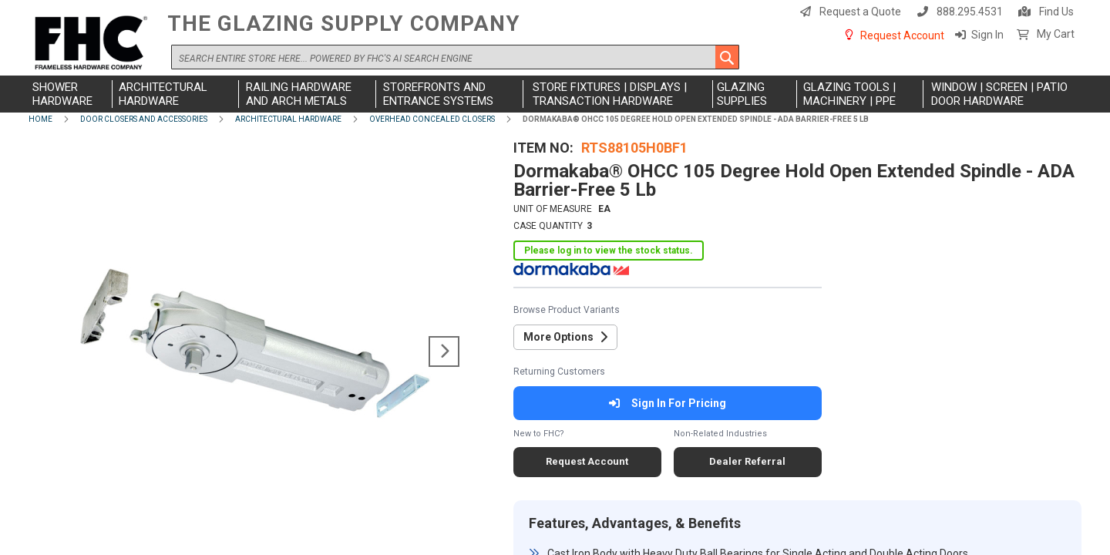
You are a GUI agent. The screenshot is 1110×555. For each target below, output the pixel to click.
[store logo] (94, 43)
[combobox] (455, 57)
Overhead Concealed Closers (432, 119)
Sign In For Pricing (667, 403)
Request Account (902, 35)
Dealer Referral (747, 461)
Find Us (1056, 11)
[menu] (555, 94)
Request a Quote (860, 11)
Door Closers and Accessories (143, 119)
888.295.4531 (970, 11)
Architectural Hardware (288, 119)
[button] (444, 351)
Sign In (987, 35)
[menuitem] (71, 94)
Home (40, 119)
